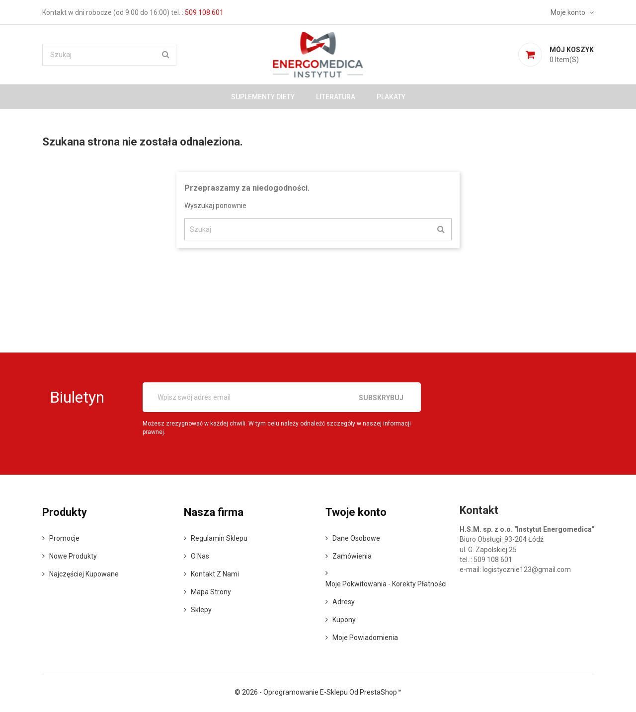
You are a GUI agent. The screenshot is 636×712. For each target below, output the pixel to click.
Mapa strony (211, 592)
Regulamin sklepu (219, 538)
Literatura (335, 97)
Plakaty (391, 97)
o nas (200, 556)
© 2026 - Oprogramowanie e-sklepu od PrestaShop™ (318, 692)
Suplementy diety (263, 97)
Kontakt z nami (215, 574)
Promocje (64, 538)
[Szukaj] (109, 55)
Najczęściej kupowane (84, 574)
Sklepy (201, 610)
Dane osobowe (356, 538)
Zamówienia (352, 556)
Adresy (343, 602)
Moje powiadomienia (365, 637)
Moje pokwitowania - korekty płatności (386, 584)
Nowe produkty (73, 556)
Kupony (344, 620)
